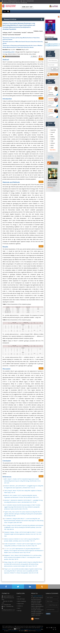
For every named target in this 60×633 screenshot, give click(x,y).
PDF (40, 56)
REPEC (51, 145)
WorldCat (52, 139)
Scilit (51, 134)
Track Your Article (50, 53)
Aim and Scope (20, 599)
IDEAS (51, 147)
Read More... (51, 187)
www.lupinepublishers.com (13, 630)
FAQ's (18, 608)
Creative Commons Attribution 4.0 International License (31, 629)
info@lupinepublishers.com (8, 610)
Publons (51, 136)
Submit (54, 68)
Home (18, 596)
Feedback (35, 618)
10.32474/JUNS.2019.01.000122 (12, 56)
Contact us (19, 606)
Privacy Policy (38, 630)
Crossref (52, 132)
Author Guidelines (21, 601)
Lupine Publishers (37, 596)
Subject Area (20, 603)
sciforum (52, 143)
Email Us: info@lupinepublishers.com (11, 1)
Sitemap (18, 610)
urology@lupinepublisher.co (52, 45)
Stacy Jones (50, 39)
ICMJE (51, 141)
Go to (41, 59)
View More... (53, 149)
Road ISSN (52, 130)
